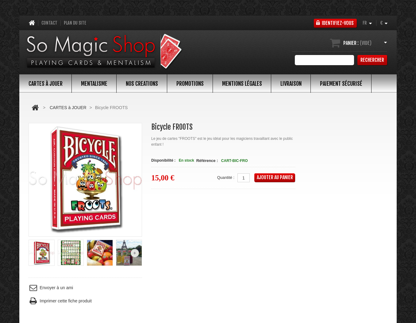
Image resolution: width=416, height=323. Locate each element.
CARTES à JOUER (46, 83)
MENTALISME (94, 83)
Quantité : (225, 177)
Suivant (135, 253)
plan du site (75, 23)
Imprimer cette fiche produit (60, 301)
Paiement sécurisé (341, 83)
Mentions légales (242, 83)
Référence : (207, 160)
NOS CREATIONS (142, 83)
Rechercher (372, 60)
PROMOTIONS (190, 83)
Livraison (291, 83)
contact (49, 23)
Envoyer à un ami (51, 288)
